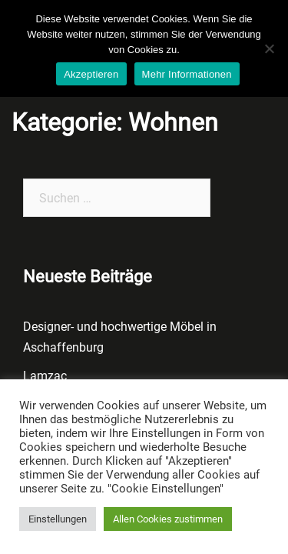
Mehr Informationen (187, 74)
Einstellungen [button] (57, 519)
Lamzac (45, 376)
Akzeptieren (91, 74)
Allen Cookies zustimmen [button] (168, 519)
